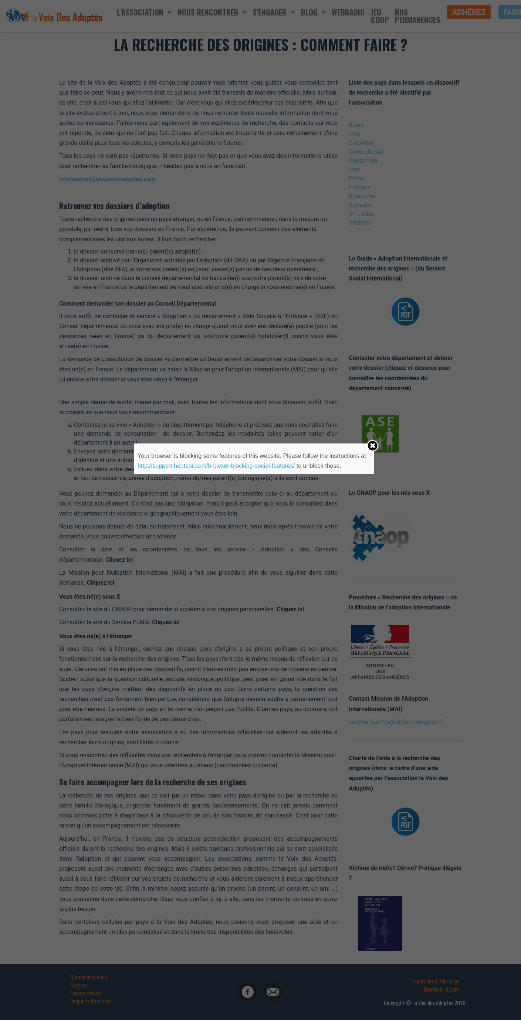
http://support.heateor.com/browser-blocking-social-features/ (216, 466)
